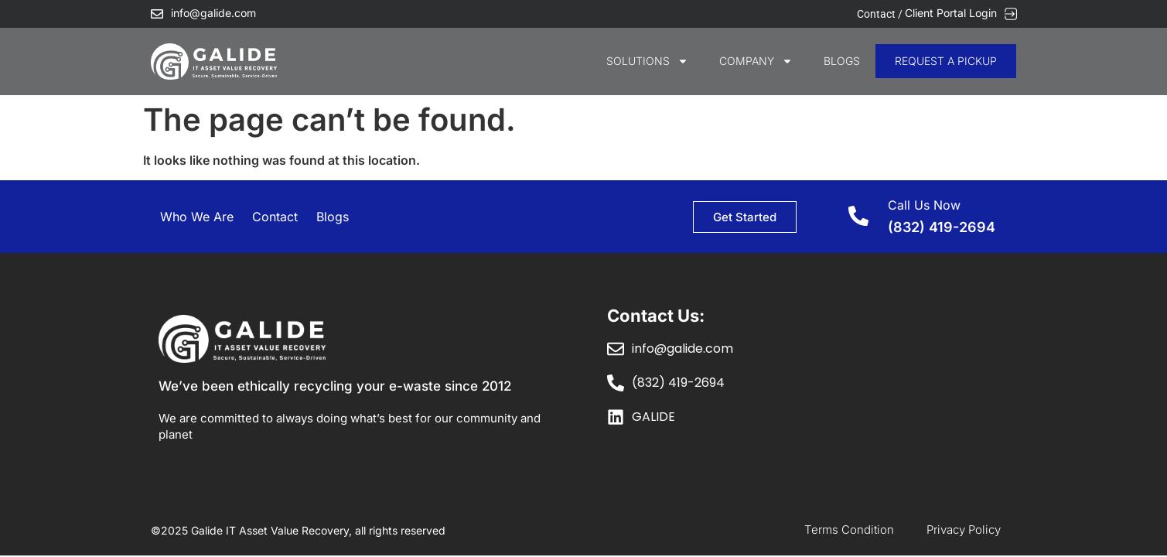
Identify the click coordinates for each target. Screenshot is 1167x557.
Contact (275, 216)
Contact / (881, 14)
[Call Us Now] (858, 216)
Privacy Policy (963, 529)
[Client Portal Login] (1011, 14)
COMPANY (756, 61)
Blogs (842, 60)
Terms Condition (849, 529)
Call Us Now (924, 205)
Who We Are (197, 216)
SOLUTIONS (647, 61)
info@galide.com (213, 12)
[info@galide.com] (157, 14)
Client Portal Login (951, 12)
